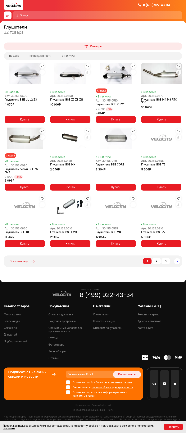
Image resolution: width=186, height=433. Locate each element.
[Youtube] (164, 384)
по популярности (40, 55)
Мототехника (12, 314)
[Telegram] (175, 384)
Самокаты (10, 328)
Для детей (10, 334)
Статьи (52, 338)
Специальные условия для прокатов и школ (65, 329)
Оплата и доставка (60, 314)
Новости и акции (104, 321)
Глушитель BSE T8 (17, 232)
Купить (24, 119)
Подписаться (127, 374)
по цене (14, 55)
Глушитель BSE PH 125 (110, 104)
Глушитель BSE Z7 (153, 232)
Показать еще (23, 261)
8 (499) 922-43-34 (154, 5)
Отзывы (53, 358)
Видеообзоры (57, 351)
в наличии (68, 55)
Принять (173, 427)
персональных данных (118, 382)
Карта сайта (145, 328)
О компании (100, 314)
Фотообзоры (56, 344)
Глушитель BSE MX (62, 164)
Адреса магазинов (149, 321)
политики (9, 428)
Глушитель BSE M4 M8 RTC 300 (159, 101)
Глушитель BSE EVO (63, 232)
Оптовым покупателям (107, 328)
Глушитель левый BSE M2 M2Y (22, 170)
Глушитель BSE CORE (110, 164)
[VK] (154, 384)
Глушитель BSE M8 (108, 232)
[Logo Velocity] (13, 5)
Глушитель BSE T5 (153, 164)
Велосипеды (12, 321)
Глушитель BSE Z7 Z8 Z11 (66, 99)
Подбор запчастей (15, 341)
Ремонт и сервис (148, 314)
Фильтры (93, 46)
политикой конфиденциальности (112, 387)
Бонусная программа (62, 321)
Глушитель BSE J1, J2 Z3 (21, 99)
